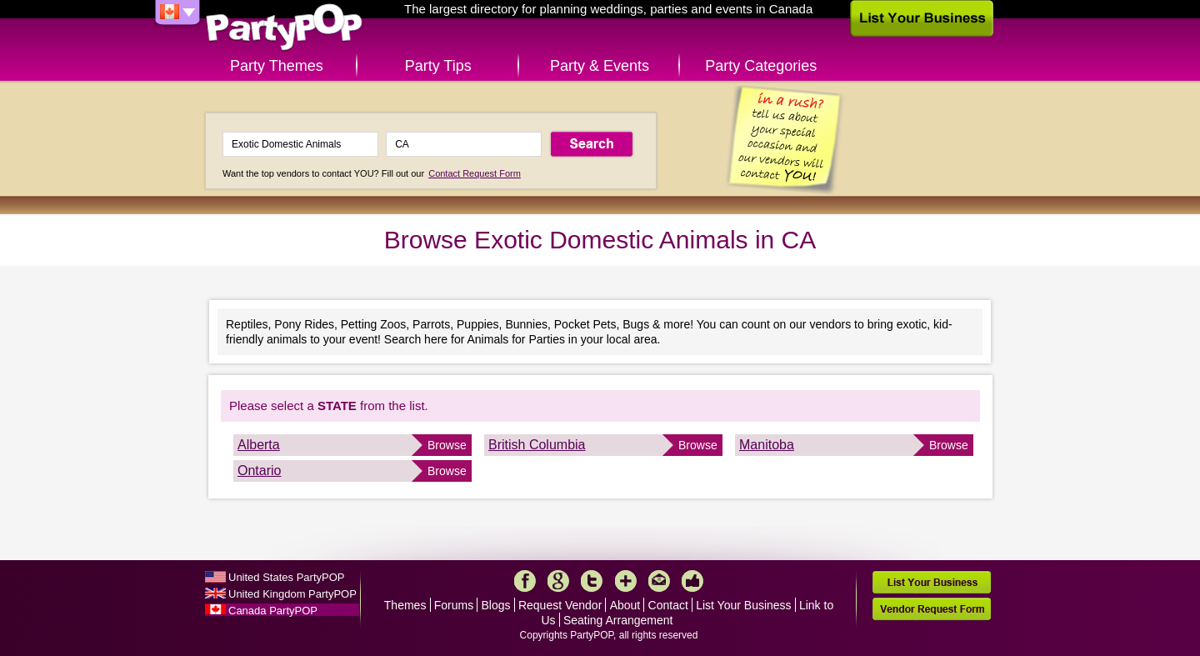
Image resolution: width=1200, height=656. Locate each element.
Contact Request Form (474, 173)
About (625, 605)
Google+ (558, 581)
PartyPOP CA (284, 28)
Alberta (259, 445)
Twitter (591, 581)
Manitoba (766, 445)
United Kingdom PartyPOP (292, 594)
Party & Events (599, 66)
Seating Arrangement (618, 620)
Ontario (259, 470)
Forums (453, 605)
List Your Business (743, 605)
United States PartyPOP (286, 577)
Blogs (496, 605)
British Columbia (536, 445)
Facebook (525, 581)
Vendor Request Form (932, 609)
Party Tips (438, 66)
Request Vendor (560, 605)
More (626, 581)
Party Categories (761, 66)
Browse (447, 445)
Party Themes (276, 66)
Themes (405, 605)
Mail (659, 581)
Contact (668, 605)
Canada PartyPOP (273, 610)
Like (692, 581)
